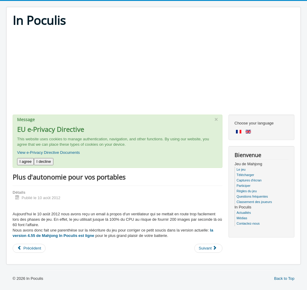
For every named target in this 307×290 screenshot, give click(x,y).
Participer (243, 185)
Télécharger (245, 175)
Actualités (244, 212)
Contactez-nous (248, 223)
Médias (242, 218)
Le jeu (241, 169)
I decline (43, 161)
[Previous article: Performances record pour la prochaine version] (29, 248)
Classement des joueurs (254, 202)
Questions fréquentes (252, 196)
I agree (25, 161)
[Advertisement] (153, 73)
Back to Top (284, 278)
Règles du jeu (247, 191)
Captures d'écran (249, 180)
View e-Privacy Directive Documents (48, 152)
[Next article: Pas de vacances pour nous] (208, 248)
